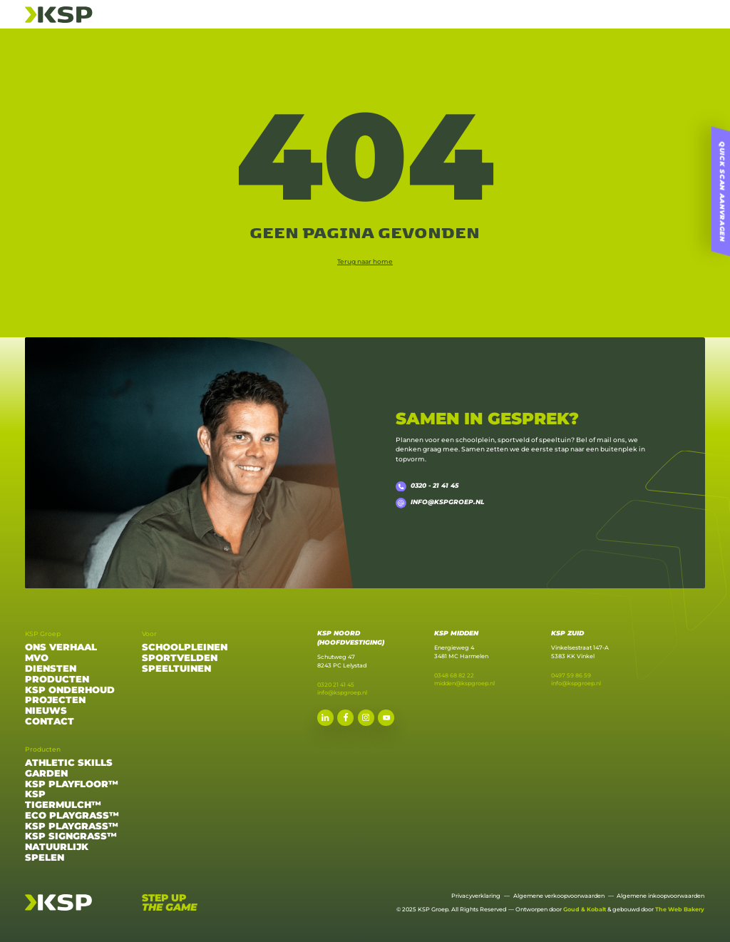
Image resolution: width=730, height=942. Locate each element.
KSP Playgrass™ (71, 826)
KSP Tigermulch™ (63, 799)
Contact (49, 722)
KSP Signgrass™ (71, 836)
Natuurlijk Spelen (56, 852)
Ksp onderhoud (70, 690)
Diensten (50, 669)
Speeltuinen (176, 669)
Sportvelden (179, 658)
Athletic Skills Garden (69, 768)
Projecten (55, 700)
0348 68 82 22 (454, 675)
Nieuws (46, 711)
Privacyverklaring (475, 895)
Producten (57, 680)
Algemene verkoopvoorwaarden (559, 895)
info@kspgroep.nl (439, 503)
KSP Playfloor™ (71, 784)
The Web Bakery (679, 909)
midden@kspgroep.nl (464, 683)
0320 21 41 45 (335, 684)
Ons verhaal (61, 647)
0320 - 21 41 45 (427, 486)
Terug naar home (365, 261)
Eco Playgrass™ (72, 816)
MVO (36, 658)
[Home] (58, 13)
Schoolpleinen (184, 647)
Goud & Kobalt (584, 909)
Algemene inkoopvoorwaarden (660, 895)
